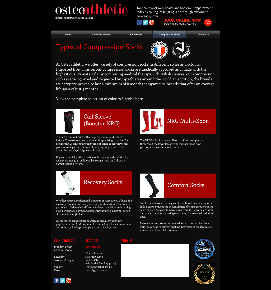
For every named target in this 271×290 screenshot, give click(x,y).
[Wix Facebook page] (56, 280)
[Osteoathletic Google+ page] (151, 22)
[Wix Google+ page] (68, 280)
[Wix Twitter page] (62, 280)
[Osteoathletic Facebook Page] (139, 22)
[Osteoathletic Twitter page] (145, 22)
